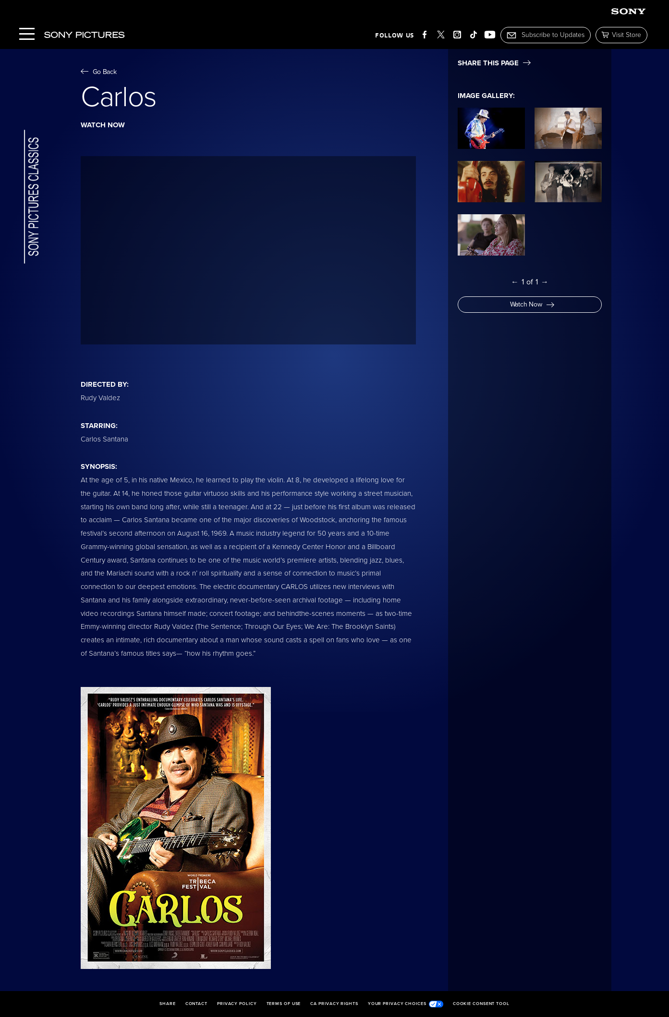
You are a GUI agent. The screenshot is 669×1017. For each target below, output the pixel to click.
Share (167, 1004)
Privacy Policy (237, 1004)
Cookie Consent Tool (481, 1004)
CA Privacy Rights (334, 1004)
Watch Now (532, 304)
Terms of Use (284, 1004)
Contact (196, 1004)
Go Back (99, 72)
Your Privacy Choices (405, 1004)
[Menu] (27, 35)
